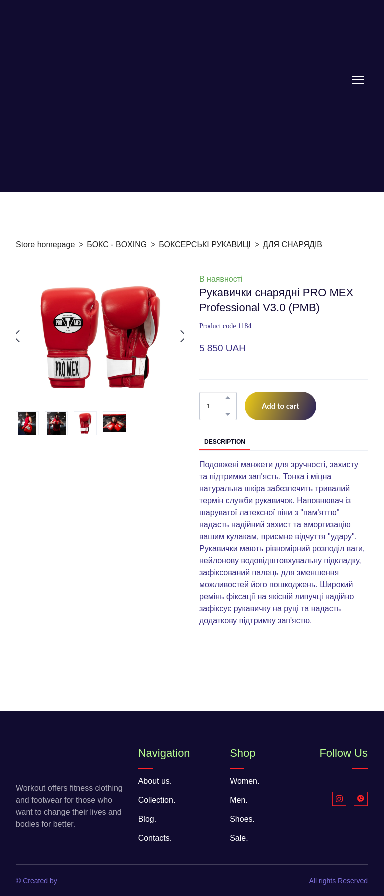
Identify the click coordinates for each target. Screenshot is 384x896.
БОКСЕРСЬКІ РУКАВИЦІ (205, 244)
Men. (239, 800)
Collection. (157, 800)
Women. (245, 781)
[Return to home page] (81, 80)
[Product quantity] (216, 406)
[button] (228, 397)
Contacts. (155, 838)
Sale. (239, 838)
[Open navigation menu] (358, 80)
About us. (155, 781)
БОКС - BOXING (117, 244)
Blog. (147, 819)
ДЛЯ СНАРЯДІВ (292, 244)
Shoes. (242, 819)
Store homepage (45, 244)
